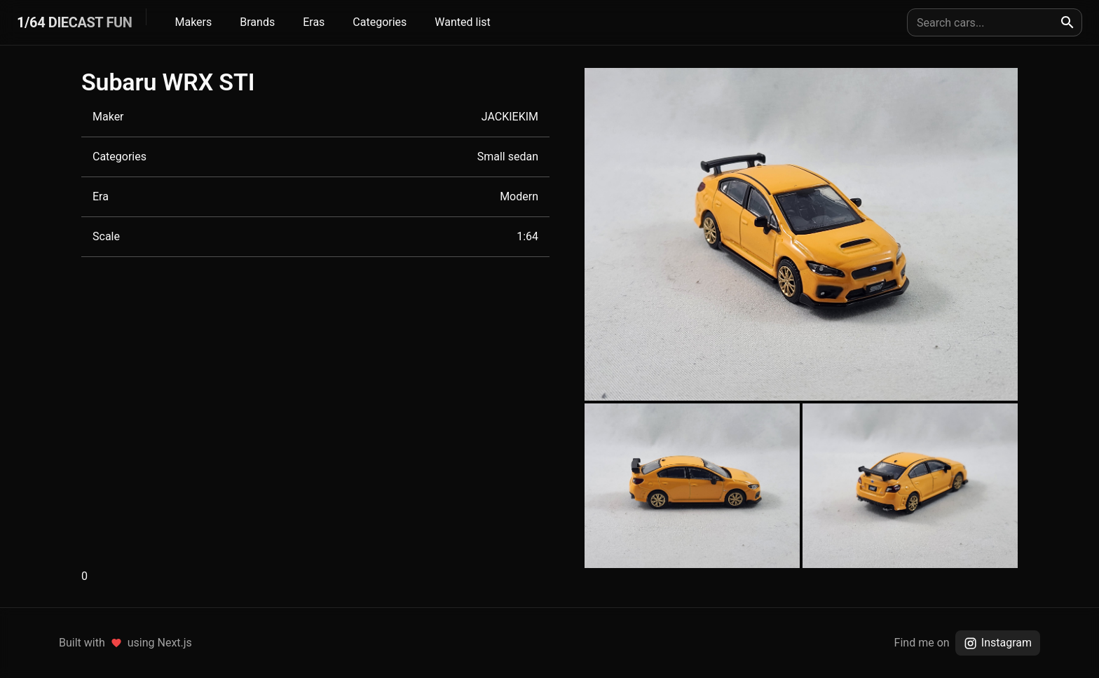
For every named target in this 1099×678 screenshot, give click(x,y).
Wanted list (462, 22)
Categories (380, 22)
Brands (257, 22)
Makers (193, 22)
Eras (314, 22)
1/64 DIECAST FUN (74, 22)
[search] (1067, 22)
